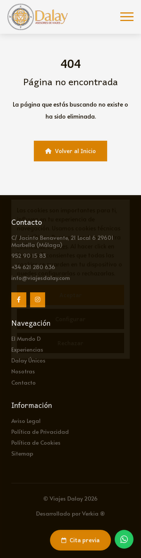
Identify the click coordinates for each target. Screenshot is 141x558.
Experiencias (27, 349)
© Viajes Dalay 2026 (70, 498)
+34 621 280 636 (33, 267)
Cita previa (80, 539)
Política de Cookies (36, 442)
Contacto (23, 382)
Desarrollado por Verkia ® (70, 513)
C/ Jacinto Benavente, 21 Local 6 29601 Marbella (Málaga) (62, 240)
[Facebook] (18, 299)
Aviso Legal (26, 420)
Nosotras (23, 371)
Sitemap (22, 453)
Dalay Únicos (28, 360)
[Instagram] (37, 299)
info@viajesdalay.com (40, 277)
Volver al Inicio (70, 150)
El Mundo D (26, 338)
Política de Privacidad (40, 431)
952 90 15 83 (28, 255)
